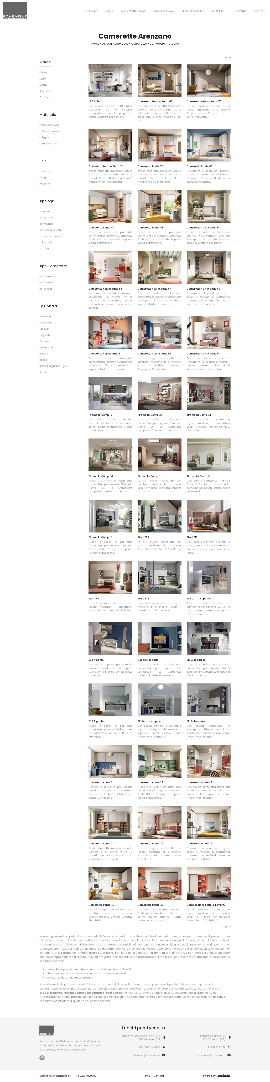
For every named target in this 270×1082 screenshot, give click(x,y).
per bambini (46, 282)
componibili (46, 224)
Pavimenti (240, 11)
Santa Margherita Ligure (53, 366)
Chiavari (44, 329)
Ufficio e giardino (193, 11)
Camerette (139, 44)
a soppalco (46, 217)
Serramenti (219, 11)
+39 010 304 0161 (215, 1047)
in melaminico (48, 143)
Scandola (45, 91)
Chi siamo (91, 11)
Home (95, 44)
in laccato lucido (49, 125)
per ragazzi (46, 288)
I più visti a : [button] (49, 306)
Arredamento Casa (133, 11)
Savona (43, 372)
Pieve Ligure (46, 347)
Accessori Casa (163, 11)
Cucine (109, 11)
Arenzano (45, 316)
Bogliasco (45, 322)
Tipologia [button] (47, 201)
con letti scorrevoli (50, 236)
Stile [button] (43, 161)
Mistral (43, 85)
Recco (43, 360)
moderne (45, 183)
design (43, 177)
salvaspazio (46, 242)
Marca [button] (45, 62)
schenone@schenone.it (145, 1055)
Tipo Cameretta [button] (53, 266)
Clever (43, 72)
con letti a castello (50, 230)
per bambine (47, 276)
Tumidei (44, 97)
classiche (45, 171)
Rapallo (43, 353)
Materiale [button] (47, 114)
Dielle (42, 78)
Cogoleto (45, 335)
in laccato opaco (49, 131)
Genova (44, 341)
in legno (44, 137)
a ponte (44, 211)
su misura (45, 248)
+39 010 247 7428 (149, 1047)
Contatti (260, 11)
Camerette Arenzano (164, 44)
